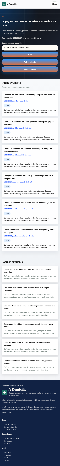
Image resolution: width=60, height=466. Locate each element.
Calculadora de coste (11, 438)
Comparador (8, 441)
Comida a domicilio (10, 427)
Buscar (30, 54)
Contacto (6, 460)
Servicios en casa (9, 430)
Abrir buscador (30, 69)
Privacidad (7, 455)
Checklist (6, 444)
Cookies (6, 458)
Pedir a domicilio (9, 424)
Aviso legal (7, 452)
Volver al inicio (30, 62)
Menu (54, 4)
